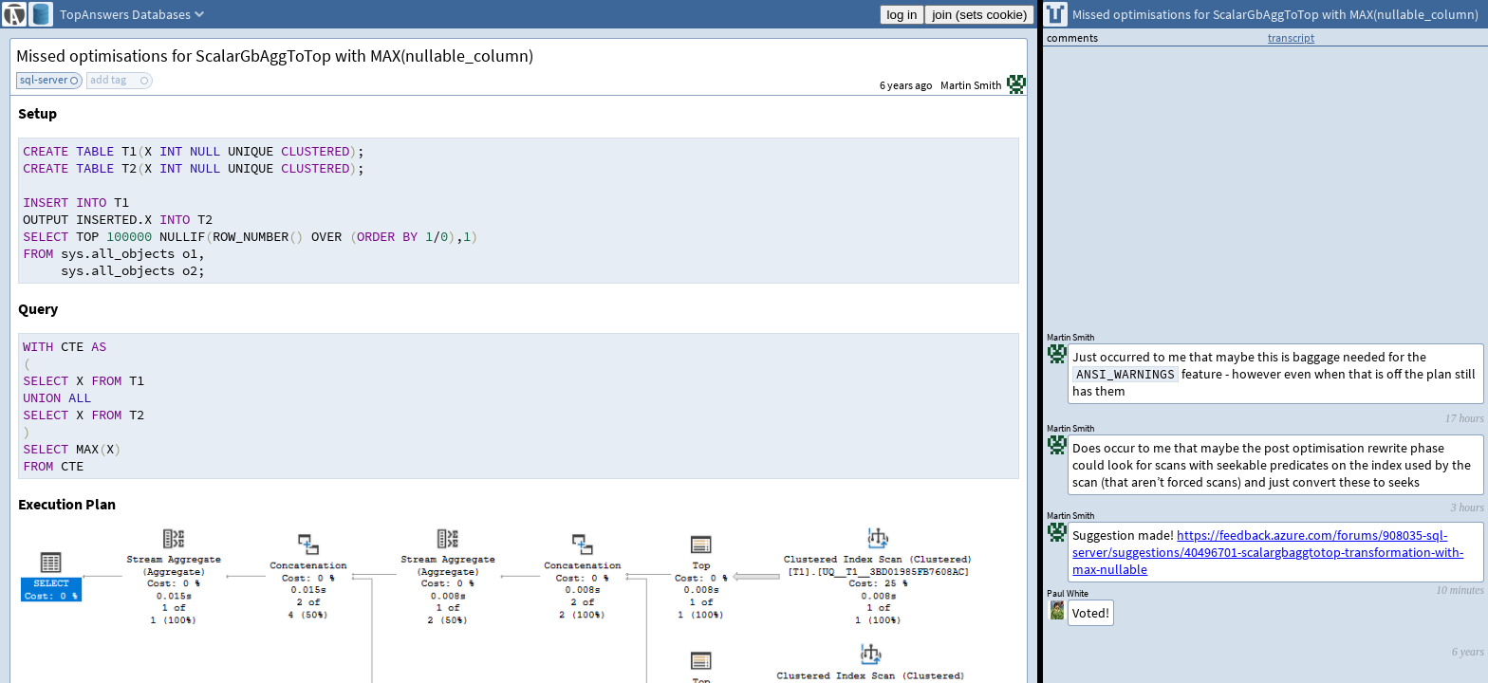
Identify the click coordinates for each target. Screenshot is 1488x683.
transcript (1291, 37)
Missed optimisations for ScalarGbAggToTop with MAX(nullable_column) (274, 55)
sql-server (43, 79)
